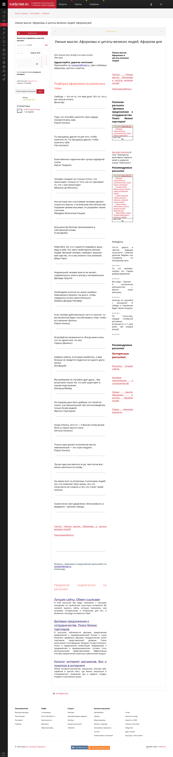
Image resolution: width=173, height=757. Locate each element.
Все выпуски (111, 31)
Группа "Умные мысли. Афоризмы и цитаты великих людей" (122, 79)
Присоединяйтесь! (64, 535)
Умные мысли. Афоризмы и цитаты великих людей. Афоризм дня (53, 22)
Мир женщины (99, 720)
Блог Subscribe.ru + (48, 716)
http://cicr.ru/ (32, 81)
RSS (46, 45)
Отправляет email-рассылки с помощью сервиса (43, 4)
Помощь (18, 724)
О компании (46, 712)
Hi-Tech (97, 732)
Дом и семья (130, 732)
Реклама (71, 712)
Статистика (23, 106)
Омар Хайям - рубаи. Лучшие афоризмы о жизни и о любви (122, 215)
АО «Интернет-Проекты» (35, 747)
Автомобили (99, 712)
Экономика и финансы (102, 728)
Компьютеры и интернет (103, 735)
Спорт (127, 712)
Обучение (45, 13)
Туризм (97, 716)
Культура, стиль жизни (134, 735)
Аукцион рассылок (75, 724)
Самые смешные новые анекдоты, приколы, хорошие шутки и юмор (121, 198)
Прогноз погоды (131, 716)
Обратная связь (47, 728)
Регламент (19, 720)
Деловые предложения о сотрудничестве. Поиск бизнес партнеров (122, 132)
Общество (129, 728)
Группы (81, 3)
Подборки (97, 3)
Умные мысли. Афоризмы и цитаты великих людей (122, 396)
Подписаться (32, 33)
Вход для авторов (21, 712)
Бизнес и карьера (21, 13)
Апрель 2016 (36, 53)
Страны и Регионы (132, 724)
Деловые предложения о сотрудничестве (122, 380)
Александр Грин (29, 99)
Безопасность (46, 720)
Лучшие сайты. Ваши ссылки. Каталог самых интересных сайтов (122, 190)
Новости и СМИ (131, 720)
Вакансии (45, 724)
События (71, 728)
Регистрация (20, 716)
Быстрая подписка (121, 152)
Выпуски (65, 3)
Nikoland (162, 746)
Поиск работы (35, 13)
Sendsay (71, 720)
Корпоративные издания (77, 716)
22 (37, 64)
